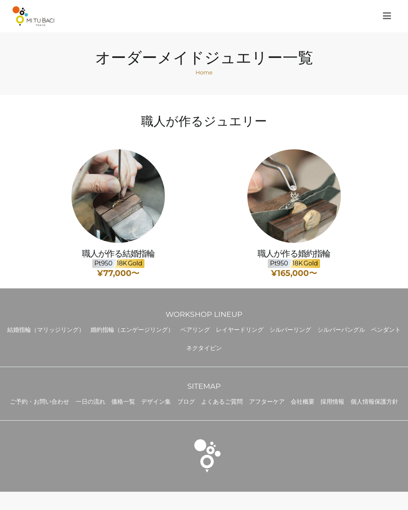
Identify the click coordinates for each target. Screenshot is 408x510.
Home (204, 72)
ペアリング (195, 329)
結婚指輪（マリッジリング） (46, 329)
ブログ (186, 401)
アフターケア (267, 401)
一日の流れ (90, 401)
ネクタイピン (204, 348)
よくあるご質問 (222, 401)
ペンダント (386, 329)
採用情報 (332, 401)
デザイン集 (156, 401)
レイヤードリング (240, 329)
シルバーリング (290, 329)
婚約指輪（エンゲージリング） (132, 329)
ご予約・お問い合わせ (39, 401)
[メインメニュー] (387, 16)
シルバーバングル (341, 329)
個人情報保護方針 (374, 401)
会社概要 (302, 401)
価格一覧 (123, 401)
